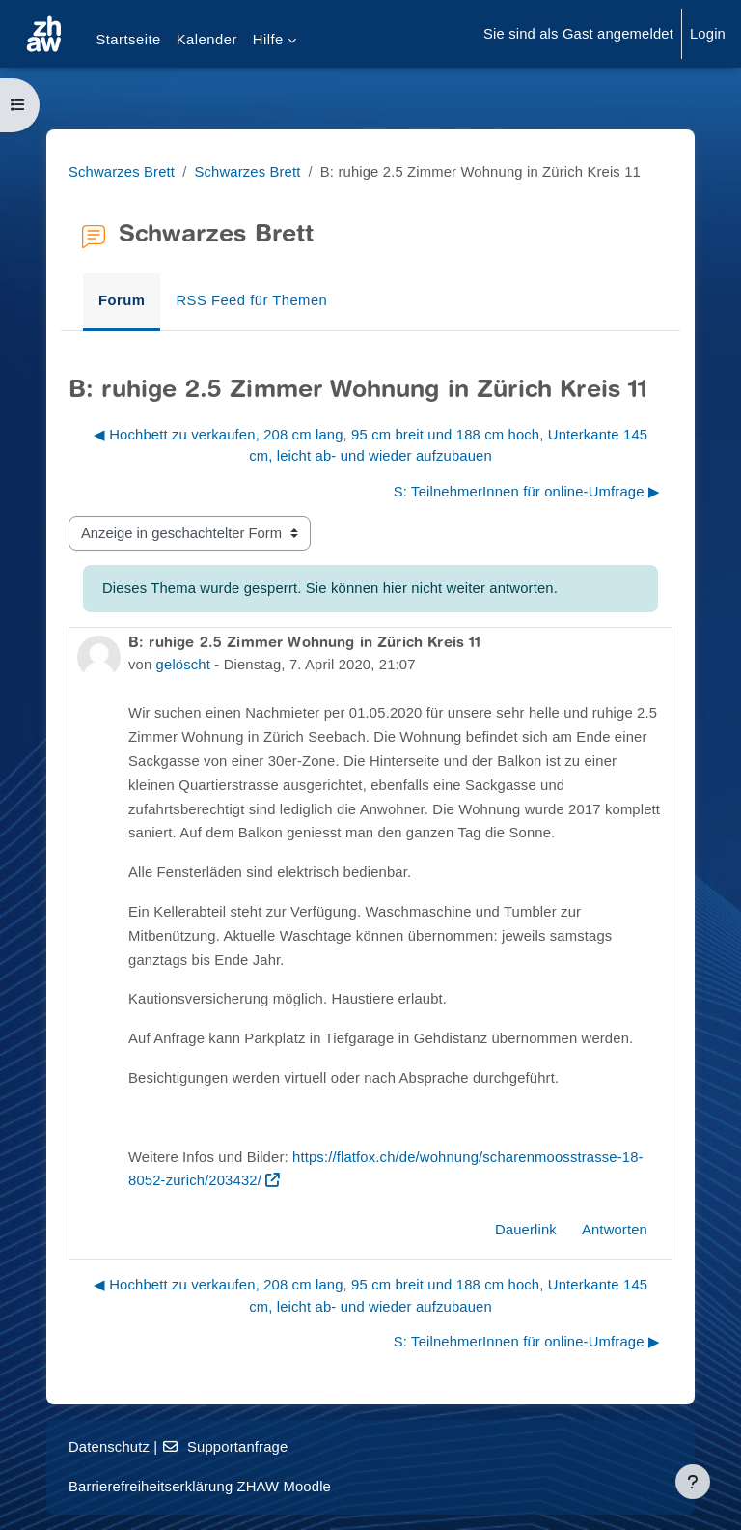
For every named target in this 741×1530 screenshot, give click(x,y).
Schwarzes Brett (122, 172)
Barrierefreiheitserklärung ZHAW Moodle (200, 1486)
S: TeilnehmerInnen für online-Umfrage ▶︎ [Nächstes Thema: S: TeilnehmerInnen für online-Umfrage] (527, 491)
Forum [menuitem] (121, 300)
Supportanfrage (225, 1447)
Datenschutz (109, 1447)
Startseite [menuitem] (128, 39)
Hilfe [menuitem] (268, 39)
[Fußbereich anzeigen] (692, 1481)
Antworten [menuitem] (614, 1229)
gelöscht (183, 664)
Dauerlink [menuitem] (526, 1229)
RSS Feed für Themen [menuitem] (251, 300)
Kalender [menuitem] (207, 39)
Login (708, 34)
